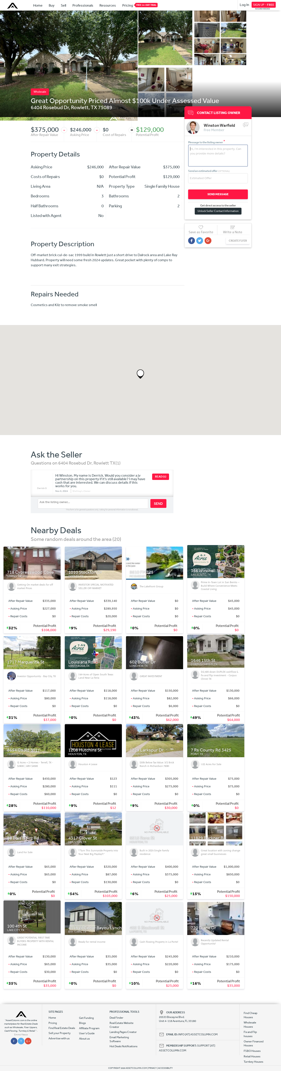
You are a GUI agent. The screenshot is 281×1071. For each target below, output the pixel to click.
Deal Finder (116, 1018)
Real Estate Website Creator (121, 1025)
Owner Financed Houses (253, 1043)
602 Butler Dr (143, 662)
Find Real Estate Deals (62, 1028)
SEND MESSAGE (217, 194)
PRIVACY (152, 1068)
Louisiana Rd (80, 662)
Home (38, 5)
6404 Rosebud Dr (50, 107)
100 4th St (17, 926)
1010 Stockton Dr (85, 572)
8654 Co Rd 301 (22, 750)
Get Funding (86, 1018)
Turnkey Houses (253, 1062)
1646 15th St (203, 660)
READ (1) (160, 476)
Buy (51, 5)
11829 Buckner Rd (208, 838)
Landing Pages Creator (123, 1032)
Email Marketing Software (119, 1039)
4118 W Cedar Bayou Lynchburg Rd (102, 928)
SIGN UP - (263, 5)
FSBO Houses (252, 1051)
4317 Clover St (82, 838)
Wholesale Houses (250, 1024)
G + (28, 1041)
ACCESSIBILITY (165, 1068)
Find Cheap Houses (250, 1015)
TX (94, 107)
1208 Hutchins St (85, 750)
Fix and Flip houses (250, 1034)
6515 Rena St (142, 838)
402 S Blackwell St (147, 928)
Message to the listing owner (206, 142)
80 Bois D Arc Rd (23, 838)
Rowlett (79, 107)
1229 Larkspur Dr (147, 750)
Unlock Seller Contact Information (217, 211)
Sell (63, 5)
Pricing (127, 5)
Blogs (82, 1023)
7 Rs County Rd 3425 (211, 750)
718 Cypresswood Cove (30, 572)
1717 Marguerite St (25, 662)
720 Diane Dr (203, 928)
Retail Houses (252, 1056)
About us (84, 1038)
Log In (244, 4)
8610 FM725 (141, 572)
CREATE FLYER (236, 240)
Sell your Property (60, 1033)
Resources (107, 5)
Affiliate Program (89, 1028)
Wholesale (40, 92)
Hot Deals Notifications (123, 1046)
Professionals (82, 5)
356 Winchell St (206, 570)
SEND (158, 503)
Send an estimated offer (209, 171)
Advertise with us (59, 1038)
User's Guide (87, 1033)
